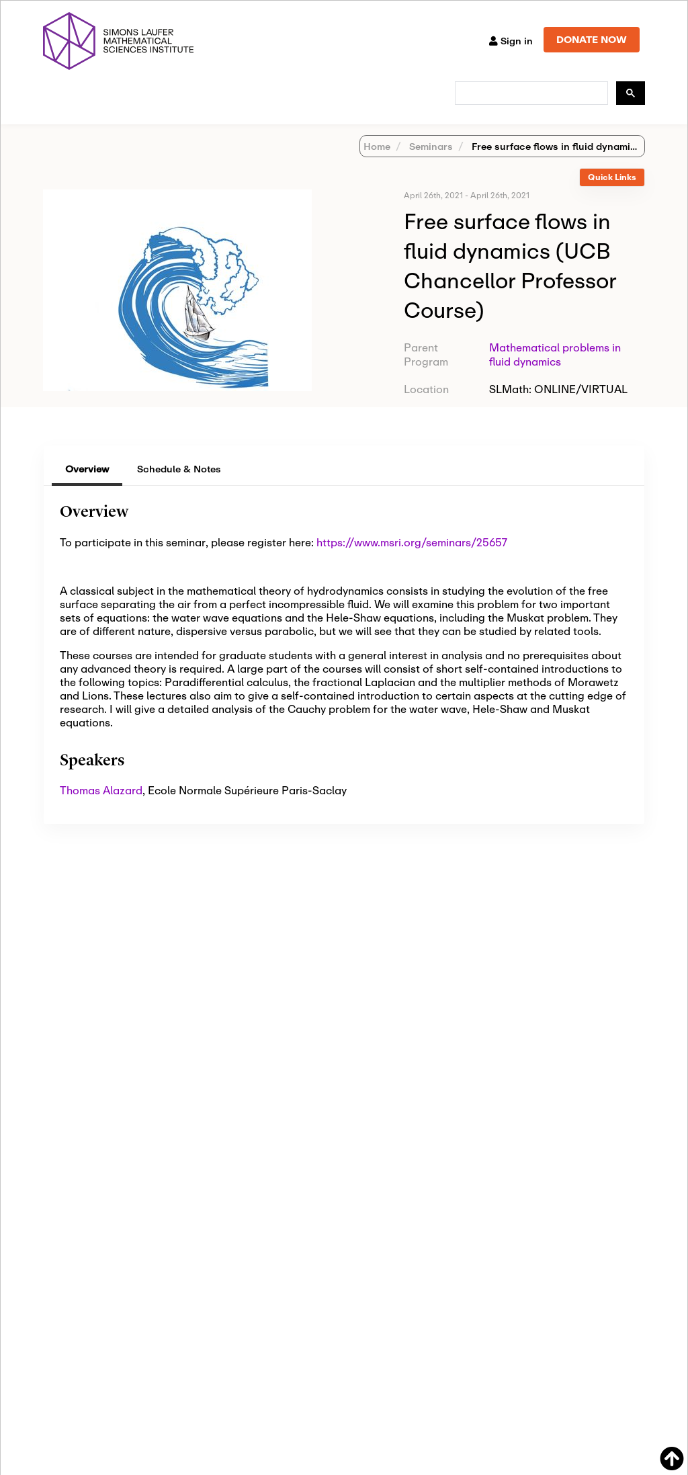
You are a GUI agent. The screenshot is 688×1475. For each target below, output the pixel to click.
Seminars (429, 164)
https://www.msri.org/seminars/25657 (411, 559)
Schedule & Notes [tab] (179, 486)
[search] (530, 93)
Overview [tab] (87, 486)
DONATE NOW (591, 39)
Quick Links (612, 194)
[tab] (612, 195)
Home (376, 164)
